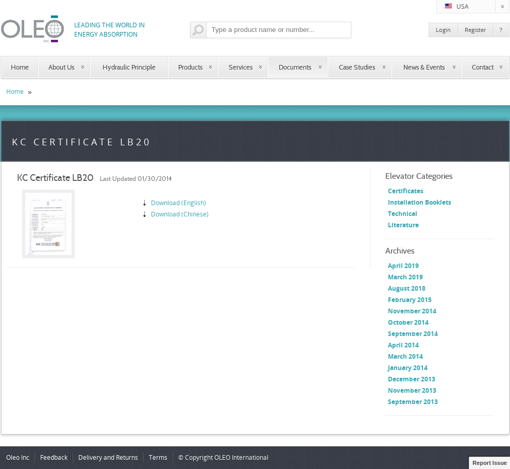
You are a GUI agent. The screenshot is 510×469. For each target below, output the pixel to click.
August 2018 (407, 288)
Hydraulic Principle (129, 67)
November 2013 (412, 390)
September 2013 (413, 401)
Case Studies (357, 67)
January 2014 (408, 367)
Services (240, 67)
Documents (295, 67)
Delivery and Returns (108, 457)
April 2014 (403, 345)
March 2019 (405, 277)
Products (190, 67)
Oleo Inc (17, 457)
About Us (61, 67)
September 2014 (413, 333)
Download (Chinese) (180, 214)
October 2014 (408, 322)
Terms (158, 457)
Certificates (405, 191)
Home (20, 67)
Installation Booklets (419, 202)
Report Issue (489, 463)
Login (443, 30)
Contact (483, 67)
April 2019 (403, 265)
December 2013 (411, 379)
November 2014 (412, 311)
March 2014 (405, 356)
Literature (403, 225)
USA (477, 6)
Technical (402, 213)
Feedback (53, 457)
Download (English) (178, 202)
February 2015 (410, 299)
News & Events (424, 67)
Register (475, 30)
